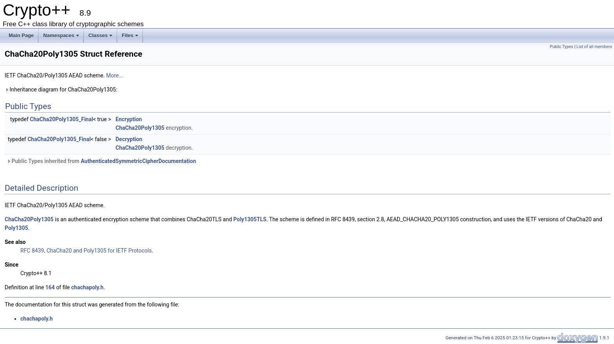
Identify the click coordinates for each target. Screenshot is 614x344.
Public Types (561, 46)
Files (130, 35)
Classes (100, 35)
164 (50, 287)
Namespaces (61, 35)
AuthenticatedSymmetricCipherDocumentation (138, 161)
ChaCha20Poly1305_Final (61, 119)
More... (114, 75)
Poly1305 (16, 228)
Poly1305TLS (250, 219)
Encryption (129, 119)
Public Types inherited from (101, 161)
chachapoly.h (87, 287)
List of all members (594, 46)
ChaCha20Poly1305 (140, 128)
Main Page (21, 35)
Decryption (129, 139)
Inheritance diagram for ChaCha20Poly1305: (61, 89)
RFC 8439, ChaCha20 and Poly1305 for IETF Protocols (86, 250)
